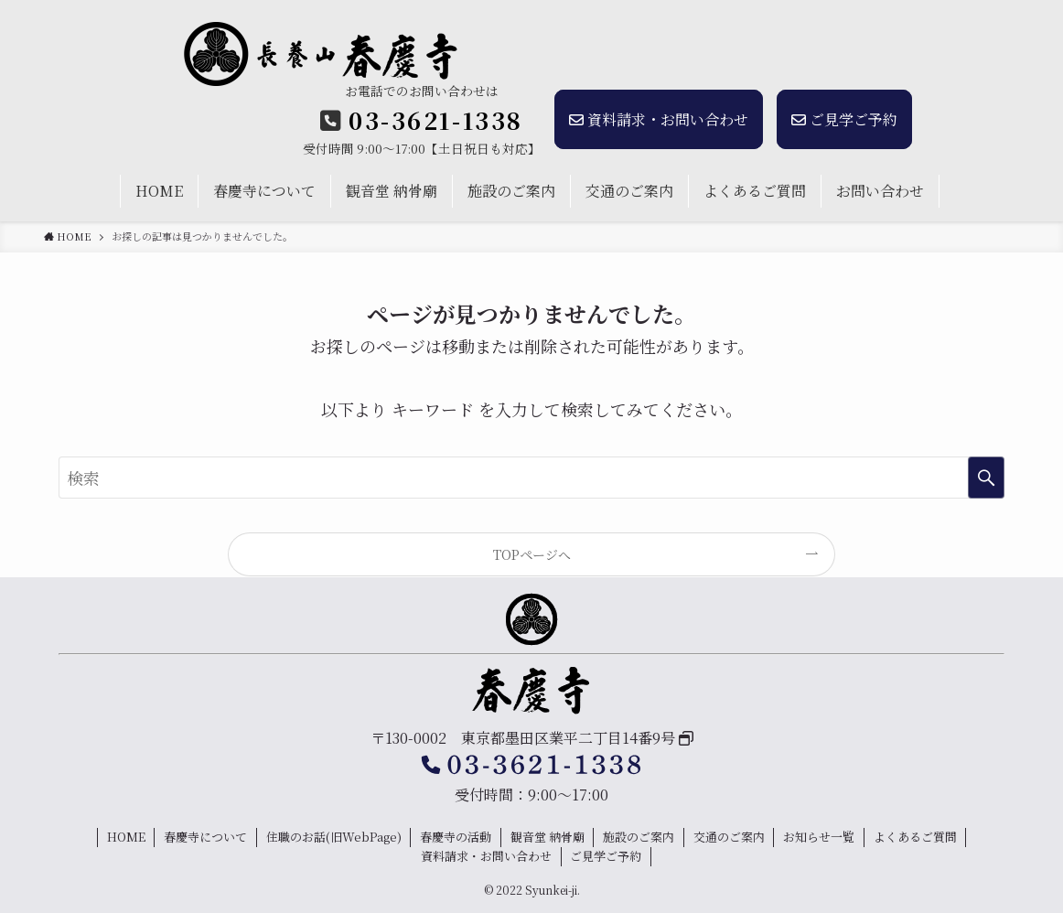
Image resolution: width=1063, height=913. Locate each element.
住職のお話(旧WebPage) (334, 836)
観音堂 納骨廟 (547, 836)
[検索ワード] (531, 477)
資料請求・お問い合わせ (658, 119)
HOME (126, 836)
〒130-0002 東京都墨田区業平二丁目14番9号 (524, 737)
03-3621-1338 (436, 119)
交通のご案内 (729, 836)
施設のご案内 (638, 836)
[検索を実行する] (986, 477)
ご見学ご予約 (844, 119)
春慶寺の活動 (455, 836)
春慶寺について (205, 836)
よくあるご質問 (915, 836)
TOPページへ (532, 554)
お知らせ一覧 (818, 836)
